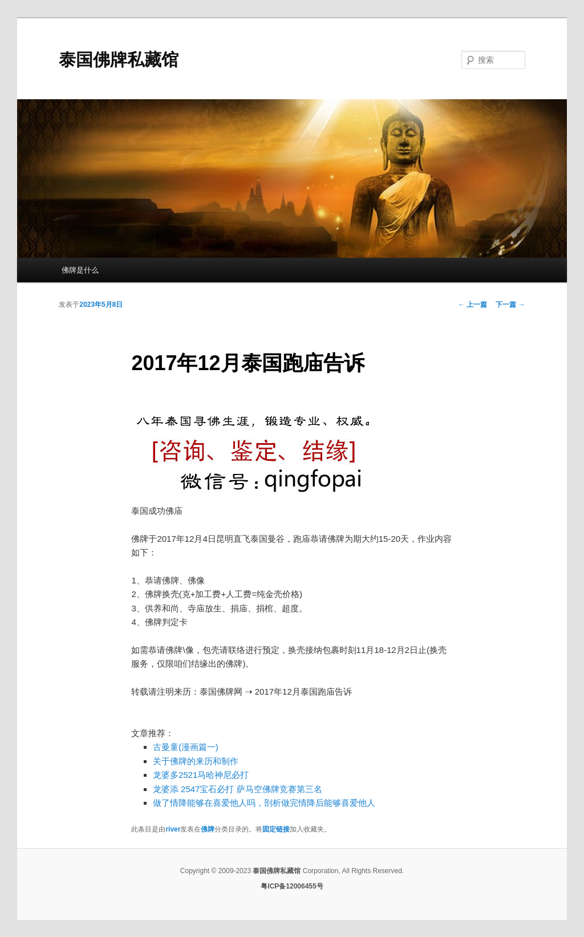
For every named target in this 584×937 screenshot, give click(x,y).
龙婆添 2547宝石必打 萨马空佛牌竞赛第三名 (237, 789)
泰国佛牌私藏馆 (119, 59)
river (172, 829)
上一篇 (472, 305)
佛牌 (207, 829)
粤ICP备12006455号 (292, 886)
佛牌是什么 (80, 270)
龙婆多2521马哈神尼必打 (201, 775)
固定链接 (276, 829)
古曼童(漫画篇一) (185, 747)
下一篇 (510, 305)
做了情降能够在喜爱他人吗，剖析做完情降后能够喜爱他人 (264, 803)
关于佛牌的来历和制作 (195, 761)
